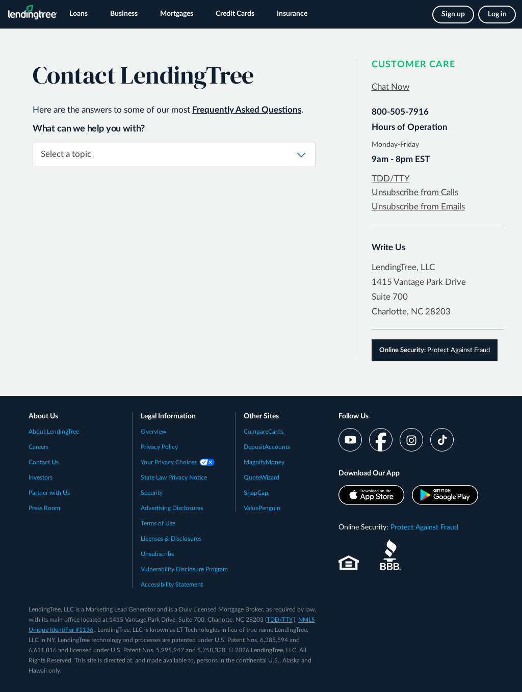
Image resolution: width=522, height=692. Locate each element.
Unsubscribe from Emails (418, 206)
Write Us (388, 247)
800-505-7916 (400, 112)
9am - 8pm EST (401, 159)
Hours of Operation (410, 127)
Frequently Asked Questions (246, 109)
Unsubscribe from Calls (415, 192)
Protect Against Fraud (434, 350)
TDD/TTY (391, 178)
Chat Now (390, 87)
